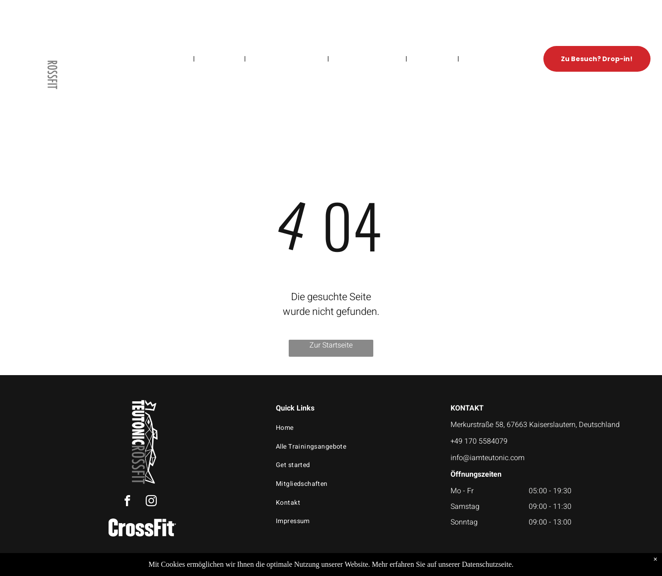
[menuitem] (178, 58)
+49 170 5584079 (479, 441)
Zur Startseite (331, 345)
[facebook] (127, 502)
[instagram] (151, 502)
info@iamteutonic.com (488, 457)
